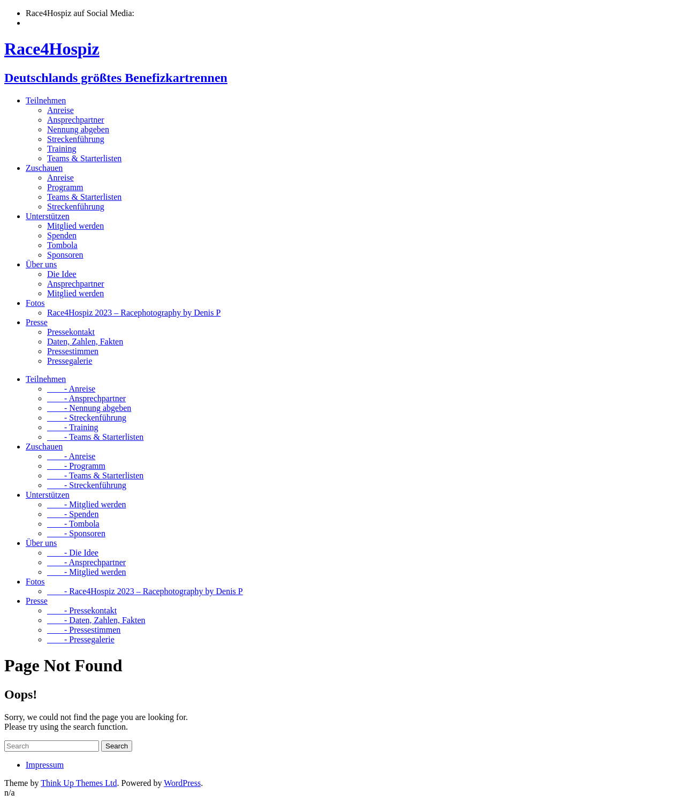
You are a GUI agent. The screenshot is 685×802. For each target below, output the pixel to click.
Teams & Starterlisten (84, 158)
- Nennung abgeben (89, 408)
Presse (37, 322)
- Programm (76, 465)
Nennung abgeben (78, 129)
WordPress (182, 783)
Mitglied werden (75, 225)
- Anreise (71, 388)
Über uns (41, 264)
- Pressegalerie (81, 639)
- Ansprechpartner (86, 398)
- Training (72, 427)
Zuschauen (44, 168)
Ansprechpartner (75, 119)
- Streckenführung (86, 417)
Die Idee (62, 274)
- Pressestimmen (83, 629)
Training (62, 148)
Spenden (62, 235)
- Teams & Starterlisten (95, 436)
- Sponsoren (76, 533)
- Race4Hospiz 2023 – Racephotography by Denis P (145, 591)
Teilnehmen (46, 100)
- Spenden (72, 514)
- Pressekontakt (82, 610)
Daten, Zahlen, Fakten (85, 341)
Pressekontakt (71, 331)
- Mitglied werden (86, 504)
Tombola (62, 245)
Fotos (35, 303)
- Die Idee (72, 552)
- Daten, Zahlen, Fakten (96, 620)
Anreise (60, 110)
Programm (65, 187)
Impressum (45, 764)
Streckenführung (75, 139)
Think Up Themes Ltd (79, 783)
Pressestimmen (72, 351)
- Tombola (73, 523)
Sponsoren (65, 254)
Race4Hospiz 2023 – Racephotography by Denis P (133, 312)
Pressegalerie (69, 360)
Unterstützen (48, 216)
